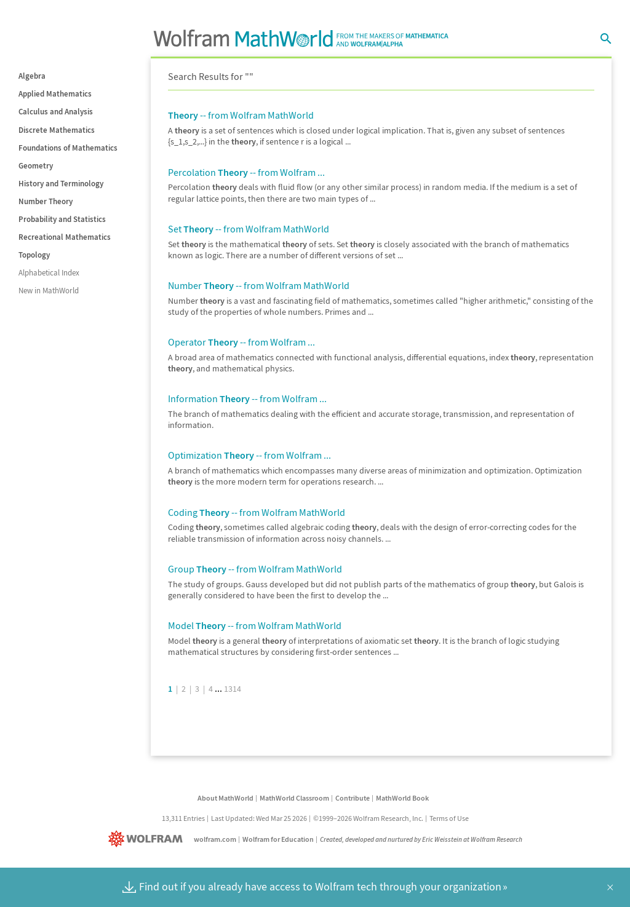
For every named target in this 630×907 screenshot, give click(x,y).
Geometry (35, 165)
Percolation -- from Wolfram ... (246, 172)
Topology (34, 255)
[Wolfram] (148, 839)
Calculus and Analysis (55, 111)
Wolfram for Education (278, 839)
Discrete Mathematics (56, 130)
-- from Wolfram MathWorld (241, 115)
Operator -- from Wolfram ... (241, 342)
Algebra (32, 76)
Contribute (352, 797)
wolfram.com (215, 839)
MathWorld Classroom (294, 797)
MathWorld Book (402, 797)
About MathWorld (225, 797)
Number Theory (45, 201)
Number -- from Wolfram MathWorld (258, 285)
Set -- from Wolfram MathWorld (248, 229)
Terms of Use (449, 818)
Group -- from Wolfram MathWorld (255, 569)
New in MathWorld (48, 290)
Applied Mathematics (55, 94)
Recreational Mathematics (64, 237)
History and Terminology (60, 183)
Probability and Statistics (62, 219)
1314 (232, 688)
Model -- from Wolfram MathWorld (254, 625)
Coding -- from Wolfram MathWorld (256, 512)
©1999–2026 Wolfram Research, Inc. (368, 818)
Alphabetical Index (48, 272)
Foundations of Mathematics (68, 148)
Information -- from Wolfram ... (247, 398)
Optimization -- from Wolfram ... (249, 455)
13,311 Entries (183, 818)
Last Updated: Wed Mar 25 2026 (259, 818)
